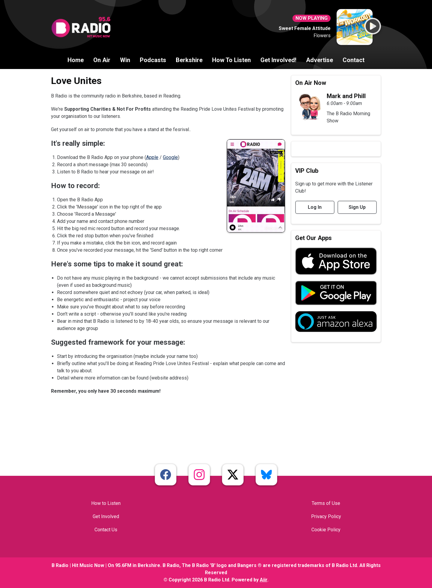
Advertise (319, 60)
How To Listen (231, 60)
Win (125, 60)
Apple (152, 157)
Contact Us (105, 529)
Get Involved (106, 516)
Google (170, 157)
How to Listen (106, 503)
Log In (315, 207)
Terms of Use (326, 503)
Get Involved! (278, 60)
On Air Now (310, 82)
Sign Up (357, 207)
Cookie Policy (325, 529)
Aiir (263, 580)
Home (76, 60)
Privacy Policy (326, 516)
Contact (353, 60)
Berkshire (189, 60)
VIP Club (306, 170)
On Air (101, 60)
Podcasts (153, 60)
